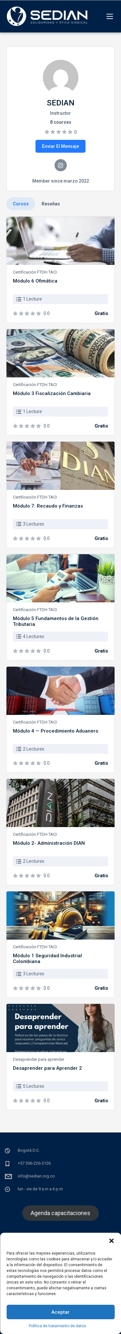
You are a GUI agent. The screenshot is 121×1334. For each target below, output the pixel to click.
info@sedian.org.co (36, 1176)
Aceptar (60, 1312)
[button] (111, 1241)
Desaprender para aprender (38, 1059)
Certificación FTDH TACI (35, 272)
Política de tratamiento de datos (57, 1326)
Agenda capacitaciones (60, 1213)
